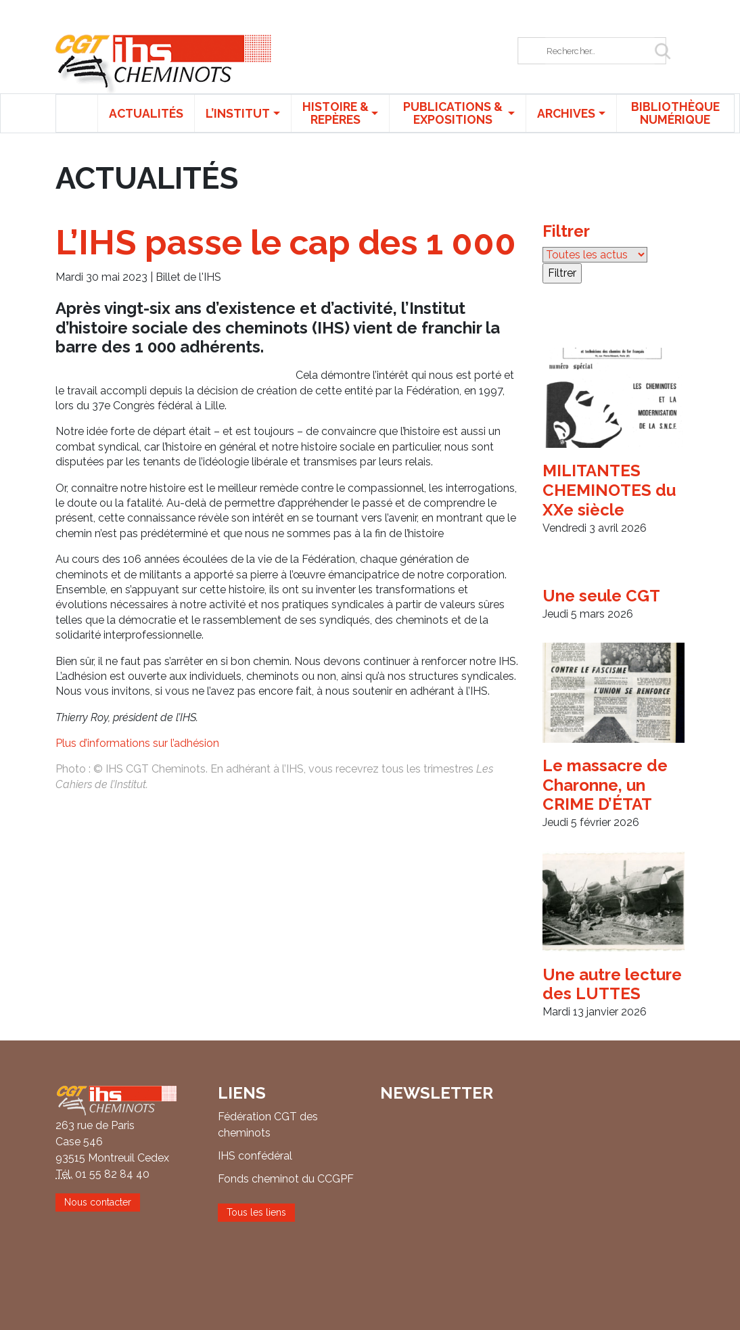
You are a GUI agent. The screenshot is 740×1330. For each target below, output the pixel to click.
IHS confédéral (255, 1155)
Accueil (76, 113)
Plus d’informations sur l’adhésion (137, 743)
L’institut (238, 113)
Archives (566, 113)
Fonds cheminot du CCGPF (286, 1178)
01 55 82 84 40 (112, 1174)
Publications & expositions (453, 113)
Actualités (146, 113)
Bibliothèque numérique (675, 113)
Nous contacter (97, 1202)
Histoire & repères (335, 113)
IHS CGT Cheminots (163, 63)
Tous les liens (256, 1212)
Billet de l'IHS (188, 277)
